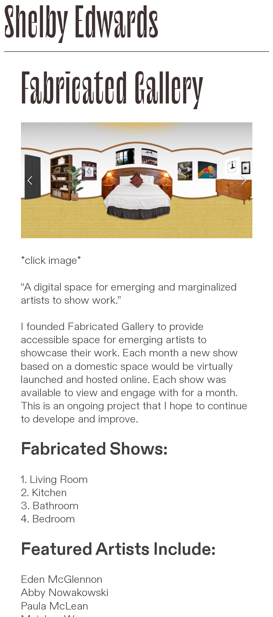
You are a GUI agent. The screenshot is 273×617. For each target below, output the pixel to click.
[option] (137, 180)
